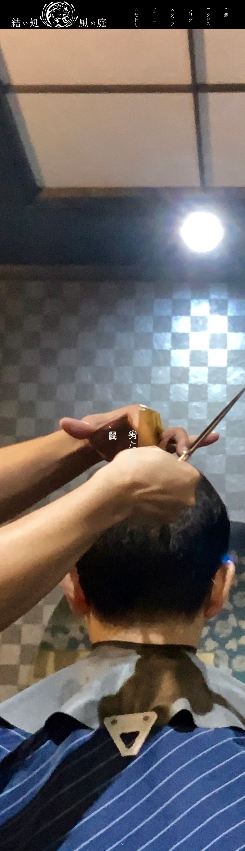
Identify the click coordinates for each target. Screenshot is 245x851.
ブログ (190, 12)
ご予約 (226, 7)
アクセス (208, 14)
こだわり (136, 14)
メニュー (154, 12)
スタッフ (172, 14)
